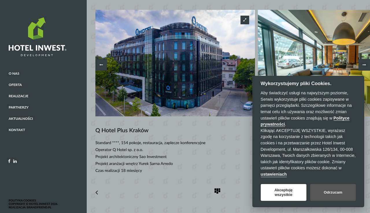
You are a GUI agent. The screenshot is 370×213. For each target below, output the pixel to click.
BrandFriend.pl (39, 207)
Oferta (15, 84)
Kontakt (17, 130)
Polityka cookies (22, 200)
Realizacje (18, 96)
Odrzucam (333, 192)
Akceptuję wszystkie (283, 192)
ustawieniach (274, 174)
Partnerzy (19, 107)
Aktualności (21, 118)
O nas (14, 73)
